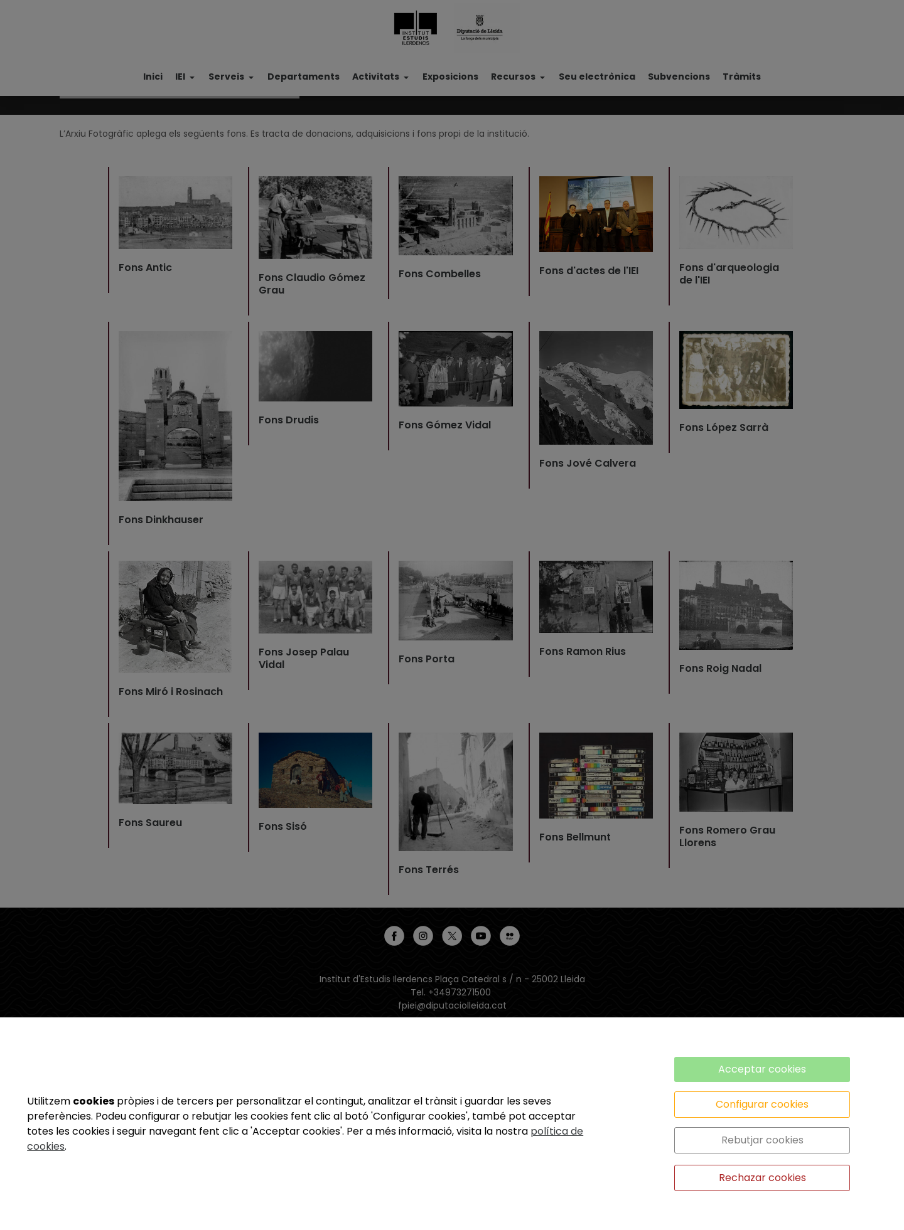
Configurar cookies (762, 1104)
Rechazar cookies (762, 1177)
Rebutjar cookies (762, 1140)
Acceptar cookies (762, 1069)
